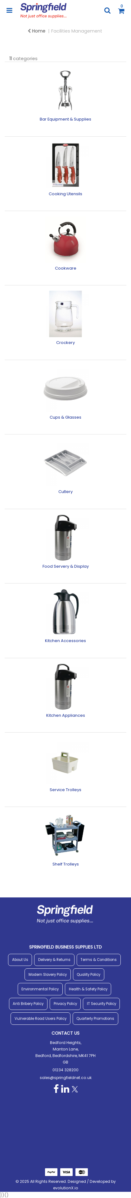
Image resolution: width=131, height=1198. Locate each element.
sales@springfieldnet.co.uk (66, 1077)
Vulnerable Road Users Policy (40, 1018)
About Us (20, 959)
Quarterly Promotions (95, 1018)
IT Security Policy (101, 1003)
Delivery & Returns (54, 959)
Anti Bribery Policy (28, 1003)
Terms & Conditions (98, 959)
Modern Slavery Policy (48, 974)
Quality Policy (88, 974)
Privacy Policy (65, 1003)
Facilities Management (76, 31)
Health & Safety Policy (88, 989)
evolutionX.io (65, 1188)
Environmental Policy (40, 989)
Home (36, 31)
